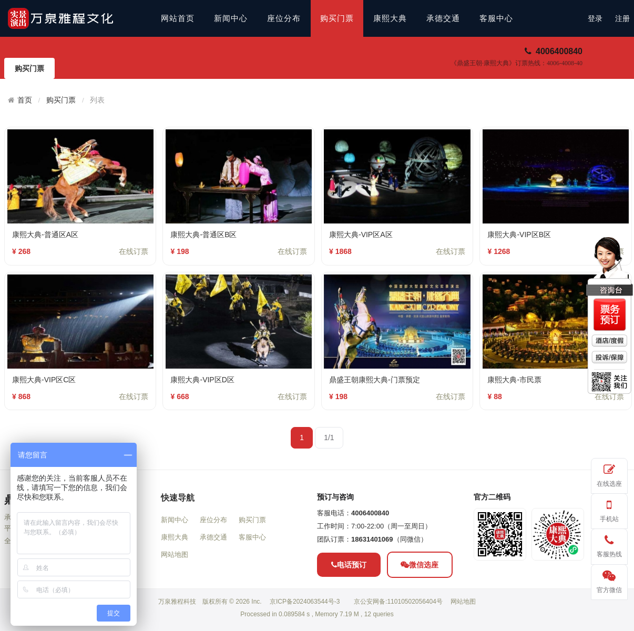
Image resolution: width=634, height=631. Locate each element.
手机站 (609, 509)
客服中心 (496, 18)
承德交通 (443, 18)
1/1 (329, 437)
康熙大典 (390, 18)
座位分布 (284, 18)
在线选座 (609, 474)
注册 (622, 19)
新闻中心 (231, 18)
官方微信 (609, 580)
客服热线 (609, 544)
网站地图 (174, 594)
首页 (24, 100)
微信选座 (419, 604)
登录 (595, 19)
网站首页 (178, 18)
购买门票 (337, 18)
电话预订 (348, 604)
